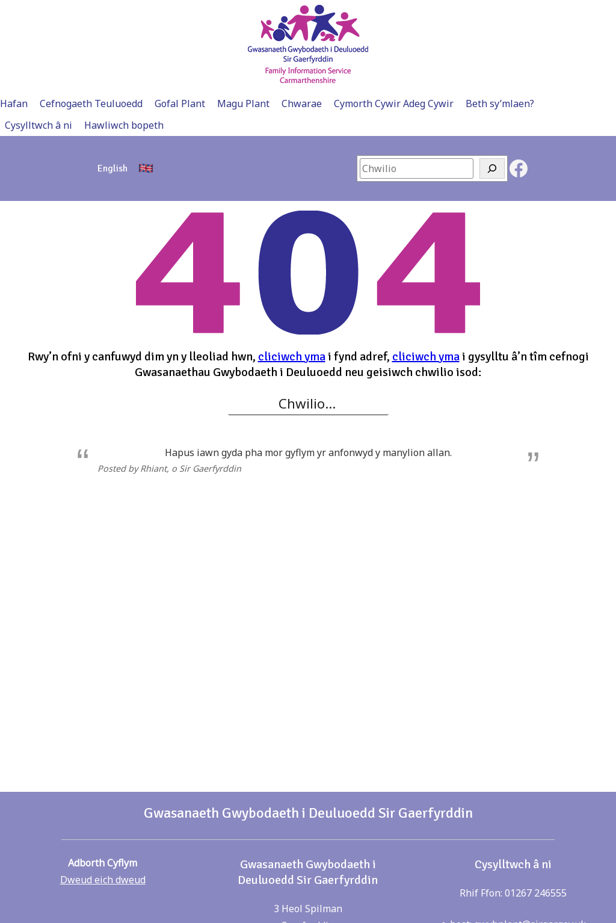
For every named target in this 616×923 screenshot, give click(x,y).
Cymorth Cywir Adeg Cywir (394, 103)
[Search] (492, 168)
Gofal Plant (180, 103)
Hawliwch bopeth (124, 125)
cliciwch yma (291, 356)
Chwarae (302, 103)
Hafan (14, 103)
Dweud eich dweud (103, 879)
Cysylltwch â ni (38, 125)
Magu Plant (243, 103)
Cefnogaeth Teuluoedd (91, 103)
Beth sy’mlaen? (500, 103)
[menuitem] (112, 168)
